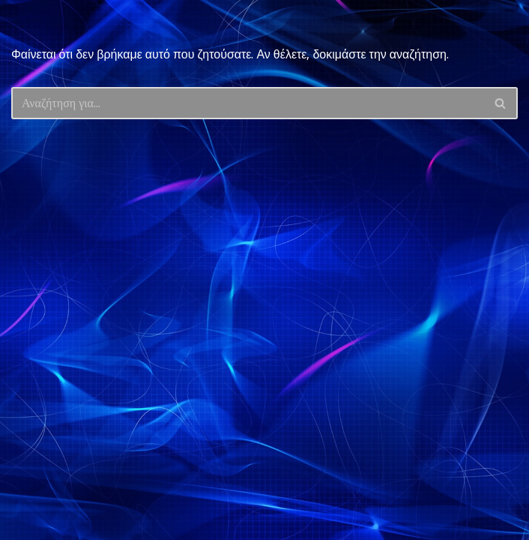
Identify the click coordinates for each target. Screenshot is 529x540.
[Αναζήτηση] (247, 103)
